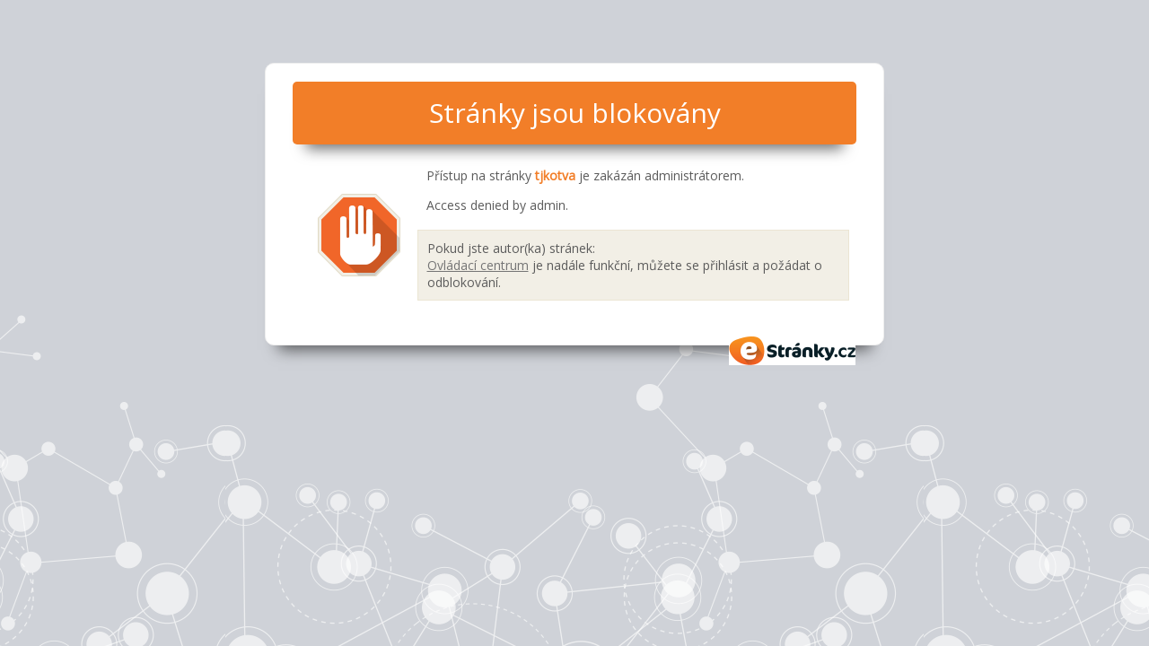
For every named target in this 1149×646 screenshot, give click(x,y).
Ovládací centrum (478, 265)
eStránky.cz (792, 350)
